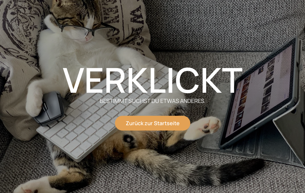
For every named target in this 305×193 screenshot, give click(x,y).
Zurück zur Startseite (153, 123)
